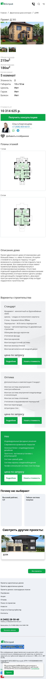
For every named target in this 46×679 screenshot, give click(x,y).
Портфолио (5, 593)
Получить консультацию (23, 117)
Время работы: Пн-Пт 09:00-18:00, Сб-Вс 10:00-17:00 (14, 625)
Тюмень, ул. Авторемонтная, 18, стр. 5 (11, 621)
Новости (4, 606)
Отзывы (4, 600)
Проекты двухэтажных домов (12, 586)
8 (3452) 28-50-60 (33, 4)
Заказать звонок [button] (10, 630)
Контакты (4, 613)
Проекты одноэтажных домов (12, 583)
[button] (38, 4)
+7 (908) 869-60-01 (21, 126)
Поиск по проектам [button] (8, 603)
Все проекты (37, 571)
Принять (9, 672)
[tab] (3, 49)
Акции (3, 596)
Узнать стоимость (32, 361)
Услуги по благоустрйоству (11, 610)
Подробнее (11, 361)
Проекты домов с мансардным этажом (15, 590)
